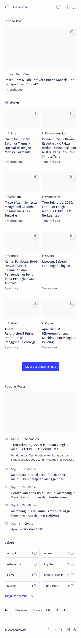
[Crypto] (49, 255)
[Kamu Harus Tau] (18, 74)
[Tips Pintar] (29, 469)
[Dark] (66, 7)
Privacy (37, 610)
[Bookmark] (74, 7)
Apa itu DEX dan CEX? (27, 529)
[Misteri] (22, 585)
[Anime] (12, 133)
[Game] (22, 575)
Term (8, 610)
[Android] (13, 255)
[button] (40, 366)
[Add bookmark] (71, 32)
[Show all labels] (19, 596)
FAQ (48, 610)
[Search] (58, 7)
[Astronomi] (14, 196)
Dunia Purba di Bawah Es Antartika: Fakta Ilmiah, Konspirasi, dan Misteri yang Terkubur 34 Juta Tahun (59, 147)
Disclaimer (22, 610)
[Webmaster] (52, 196)
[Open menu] (7, 7)
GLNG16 (20, 630)
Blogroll (60, 610)
